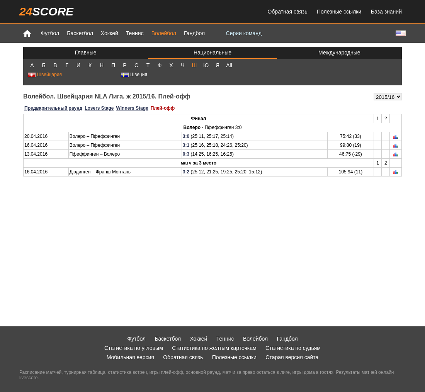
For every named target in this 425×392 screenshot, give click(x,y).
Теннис (135, 33)
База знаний (386, 11)
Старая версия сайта (291, 357)
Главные (86, 52)
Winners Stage (132, 108)
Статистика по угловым (133, 348)
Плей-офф (163, 108)
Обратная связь (287, 11)
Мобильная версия (130, 357)
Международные (339, 52)
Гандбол (194, 33)
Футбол (50, 33)
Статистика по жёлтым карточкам (214, 348)
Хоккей (109, 33)
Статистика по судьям (293, 348)
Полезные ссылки (339, 11)
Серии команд (244, 33)
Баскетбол (80, 33)
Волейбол (163, 33)
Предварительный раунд (53, 108)
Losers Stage (99, 108)
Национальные (212, 52)
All (229, 65)
